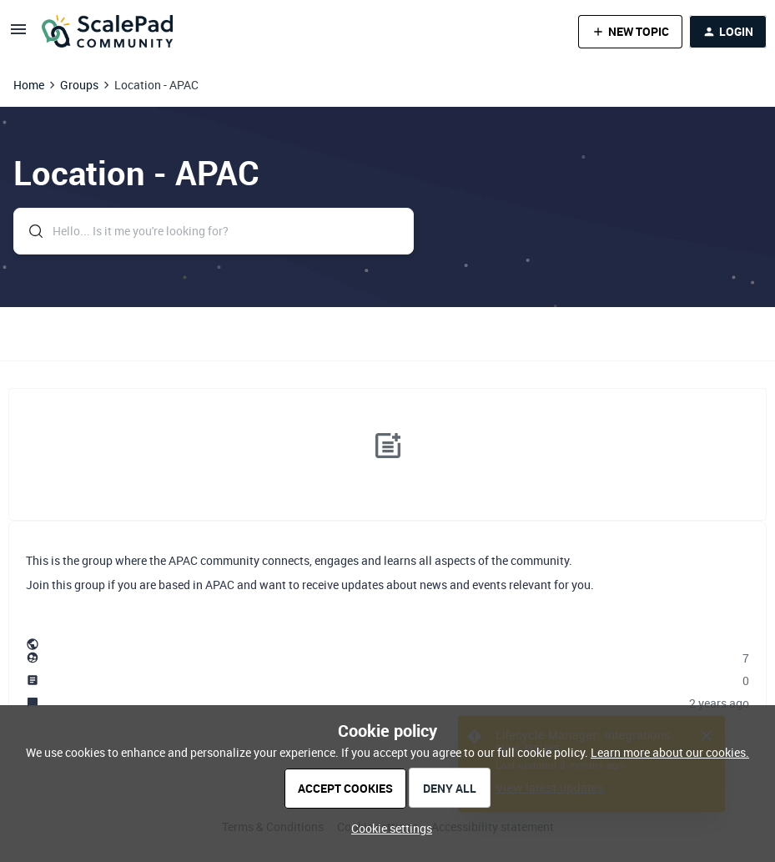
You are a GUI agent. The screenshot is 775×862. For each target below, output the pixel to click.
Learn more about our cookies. (670, 752)
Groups (79, 85)
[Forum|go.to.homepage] (107, 31)
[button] (18, 35)
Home (28, 85)
